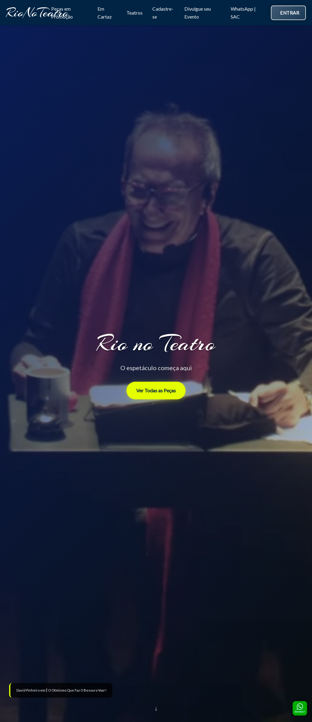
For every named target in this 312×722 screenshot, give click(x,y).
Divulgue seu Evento (197, 12)
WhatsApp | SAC (243, 12)
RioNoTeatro (37, 12)
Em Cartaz (105, 12)
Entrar (289, 13)
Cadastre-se (162, 12)
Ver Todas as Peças (156, 390)
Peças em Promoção (62, 12)
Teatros (134, 13)
